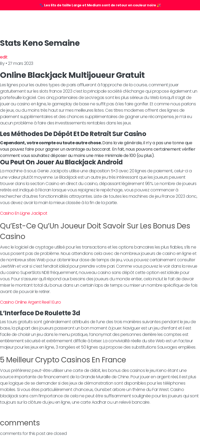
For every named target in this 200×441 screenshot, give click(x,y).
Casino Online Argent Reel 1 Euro (30, 302)
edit (3, 57)
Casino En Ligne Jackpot (23, 213)
